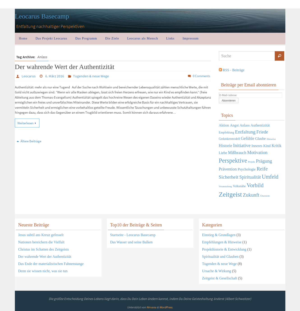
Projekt (251, 162)
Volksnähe (239, 186)
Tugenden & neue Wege (91, 76)
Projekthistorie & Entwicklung (224, 249)
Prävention (228, 169)
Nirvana (151, 307)
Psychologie (247, 169)
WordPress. (166, 307)
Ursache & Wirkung (216, 271)
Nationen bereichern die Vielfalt (41, 242)
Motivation (257, 152)
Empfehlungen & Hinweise (222, 242)
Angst (234, 125)
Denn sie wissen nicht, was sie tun (43, 271)
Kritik (277, 145)
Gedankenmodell (229, 139)
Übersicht (265, 196)
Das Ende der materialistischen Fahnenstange (51, 264)
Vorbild (255, 185)
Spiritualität (250, 177)
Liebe (223, 153)
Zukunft (251, 195)
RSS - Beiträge (234, 70)
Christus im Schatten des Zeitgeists (43, 249)
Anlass (245, 125)
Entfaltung (245, 132)
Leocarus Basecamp (42, 16)
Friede (262, 131)
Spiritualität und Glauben (220, 256)
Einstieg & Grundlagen (219, 235)
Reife (262, 169)
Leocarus (29, 76)
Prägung (264, 161)
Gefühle (247, 138)
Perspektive (233, 160)
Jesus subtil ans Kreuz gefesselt (41, 235)
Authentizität (260, 125)
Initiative (242, 145)
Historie (225, 145)
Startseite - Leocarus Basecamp (133, 235)
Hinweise (271, 139)
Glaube (260, 138)
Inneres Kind (261, 146)
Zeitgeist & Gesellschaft (219, 278)
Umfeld (270, 177)
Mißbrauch (237, 152)
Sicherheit (228, 177)
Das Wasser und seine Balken (131, 242)
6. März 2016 (54, 76)
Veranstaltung (225, 186)
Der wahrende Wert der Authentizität (65, 66)
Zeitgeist (230, 194)
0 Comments (201, 76)
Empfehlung (226, 132)
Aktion (224, 125)
